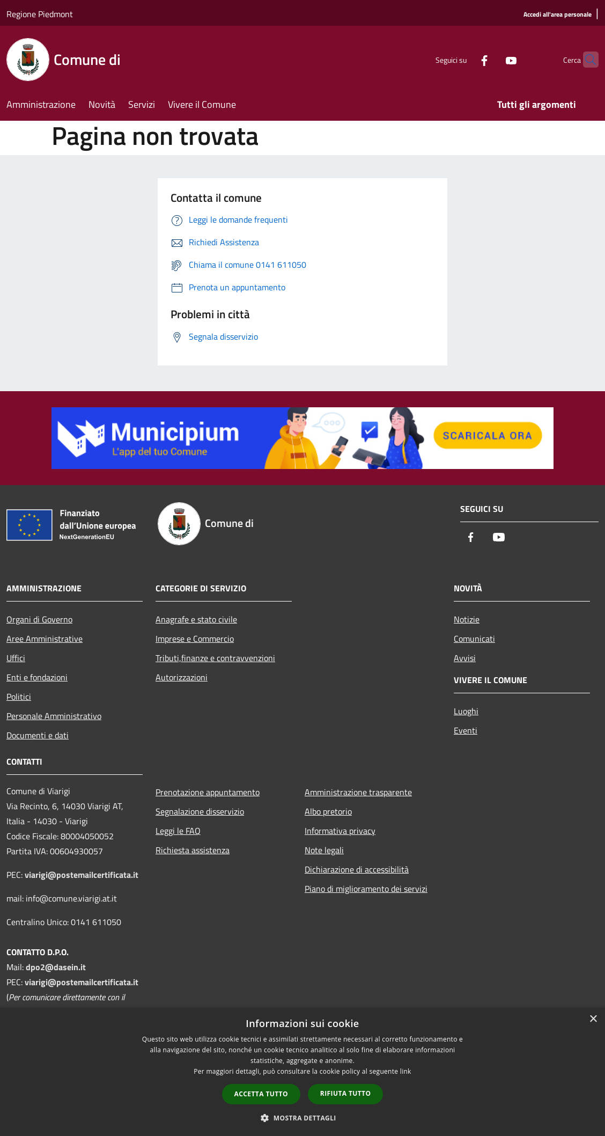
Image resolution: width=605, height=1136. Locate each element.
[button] (302, 1117)
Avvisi (465, 657)
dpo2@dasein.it (56, 967)
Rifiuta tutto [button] (345, 1093)
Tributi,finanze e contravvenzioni (215, 657)
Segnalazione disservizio (200, 811)
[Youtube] (490, 59)
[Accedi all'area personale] (557, 15)
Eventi (465, 730)
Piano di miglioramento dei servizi (366, 888)
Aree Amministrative (44, 638)
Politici (18, 696)
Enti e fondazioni (37, 677)
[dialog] (302, 1072)
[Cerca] (586, 59)
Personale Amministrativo (53, 715)
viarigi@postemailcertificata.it (81, 874)
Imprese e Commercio (195, 638)
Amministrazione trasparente (358, 792)
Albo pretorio (328, 811)
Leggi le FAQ (178, 830)
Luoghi (466, 711)
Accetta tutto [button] (261, 1093)
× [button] (593, 1019)
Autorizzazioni (182, 677)
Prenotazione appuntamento (208, 792)
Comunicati (474, 638)
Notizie (466, 619)
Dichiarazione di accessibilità (357, 869)
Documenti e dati (37, 735)
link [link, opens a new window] (405, 1071)
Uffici (15, 657)
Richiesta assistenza (193, 850)
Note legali (324, 850)
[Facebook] (463, 59)
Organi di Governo (39, 619)
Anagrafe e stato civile (196, 619)
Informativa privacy (340, 830)
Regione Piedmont (39, 14)
